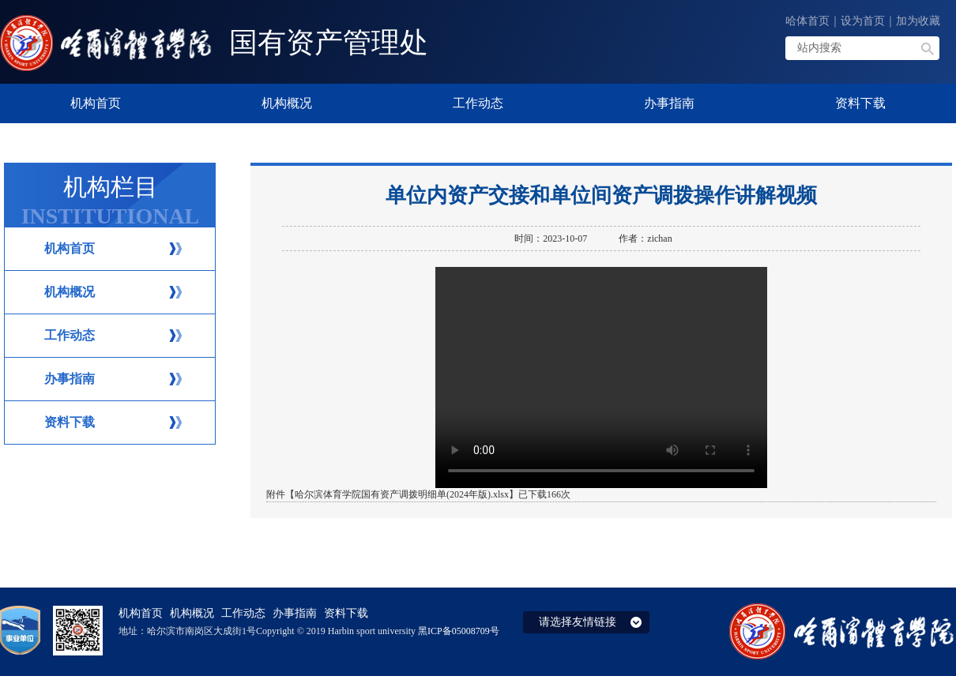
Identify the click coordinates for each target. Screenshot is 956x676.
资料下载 (69, 422)
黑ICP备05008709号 (458, 631)
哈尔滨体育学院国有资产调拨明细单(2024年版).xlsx (402, 494)
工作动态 (69, 335)
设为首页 (863, 21)
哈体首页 (807, 21)
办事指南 (69, 378)
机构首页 (69, 248)
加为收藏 (918, 21)
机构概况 (69, 292)
